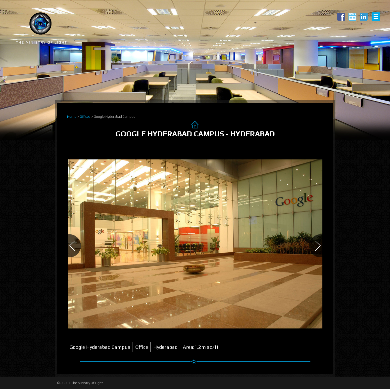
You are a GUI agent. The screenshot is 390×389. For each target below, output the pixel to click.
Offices (85, 116)
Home (72, 116)
